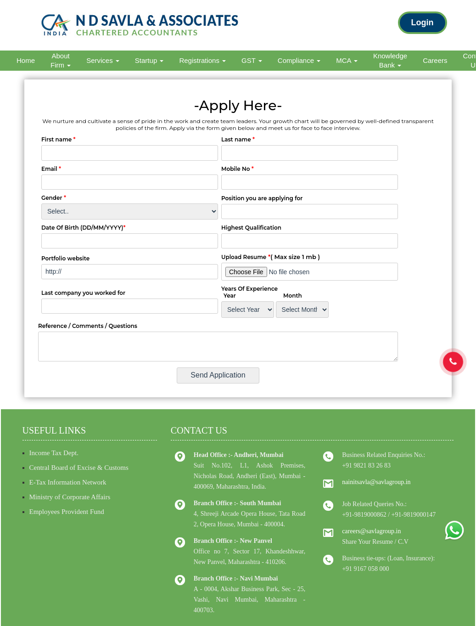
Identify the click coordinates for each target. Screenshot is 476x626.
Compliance (299, 60)
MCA (347, 60)
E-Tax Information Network (67, 482)
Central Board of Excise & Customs (79, 467)
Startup (149, 60)
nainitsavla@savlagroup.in (376, 482)
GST (251, 60)
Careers (435, 60)
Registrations (202, 60)
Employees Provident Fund (66, 511)
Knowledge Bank (390, 60)
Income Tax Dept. (53, 453)
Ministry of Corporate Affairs (70, 497)
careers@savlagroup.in (371, 531)
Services (102, 60)
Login (422, 22)
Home (26, 60)
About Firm (60, 60)
